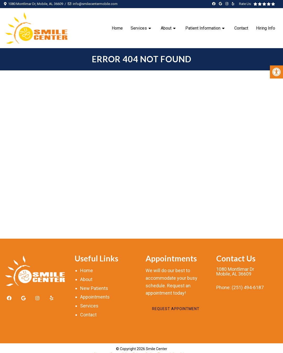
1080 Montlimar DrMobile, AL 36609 (235, 271)
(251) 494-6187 (248, 287)
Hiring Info (265, 28)
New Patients (94, 288)
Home (117, 28)
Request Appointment (175, 309)
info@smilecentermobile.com (95, 4)
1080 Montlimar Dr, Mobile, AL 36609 (35, 4)
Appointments (95, 297)
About (166, 28)
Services (139, 28)
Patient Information (202, 28)
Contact (241, 28)
